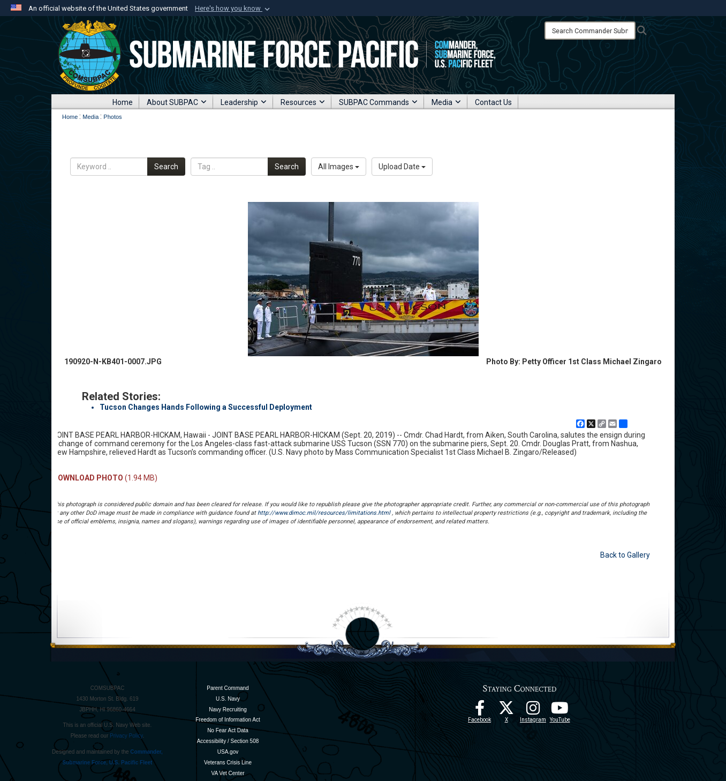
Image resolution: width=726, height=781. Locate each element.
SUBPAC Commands (378, 102)
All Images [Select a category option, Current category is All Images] (338, 166)
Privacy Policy (126, 736)
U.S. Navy (228, 699)
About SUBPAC (177, 102)
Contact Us (493, 102)
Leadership (244, 102)
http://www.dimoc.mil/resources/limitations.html (324, 512)
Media (446, 102)
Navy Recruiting (228, 709)
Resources (303, 102)
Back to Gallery (625, 555)
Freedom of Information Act (227, 720)
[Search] (590, 30)
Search (166, 166)
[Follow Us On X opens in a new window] (506, 711)
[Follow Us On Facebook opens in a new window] (479, 711)
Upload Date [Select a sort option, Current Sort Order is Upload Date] (402, 166)
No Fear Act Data (227, 730)
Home (122, 102)
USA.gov (227, 752)
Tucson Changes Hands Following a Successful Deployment (206, 407)
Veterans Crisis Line (228, 762)
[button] (233, 8)
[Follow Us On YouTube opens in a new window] (560, 711)
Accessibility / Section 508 (228, 741)
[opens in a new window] (533, 711)
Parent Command (227, 688)
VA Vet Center (227, 773)
